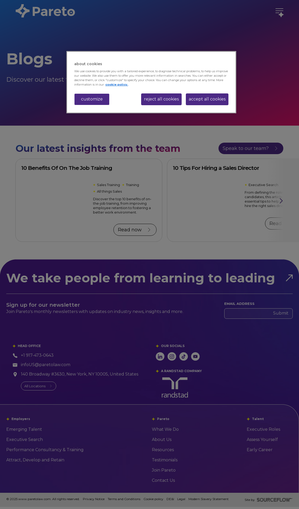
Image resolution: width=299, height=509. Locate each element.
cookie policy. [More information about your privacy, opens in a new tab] (116, 84)
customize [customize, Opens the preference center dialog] (92, 99)
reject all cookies (161, 99)
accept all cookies (207, 99)
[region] (151, 82)
